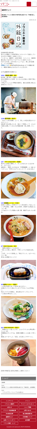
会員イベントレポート (9, 420)
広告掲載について (27, 417)
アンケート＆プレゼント (27, 404)
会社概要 (27, 420)
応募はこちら (5, 65)
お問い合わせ (27, 410)
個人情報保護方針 (27, 413)
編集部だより (9, 417)
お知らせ (9, 407)
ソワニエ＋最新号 (9, 404)
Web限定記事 (9, 413)
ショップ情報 (27, 407)
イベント (27, 401)
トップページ (9, 401)
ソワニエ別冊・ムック (9, 423)
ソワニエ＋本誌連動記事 (9, 410)
